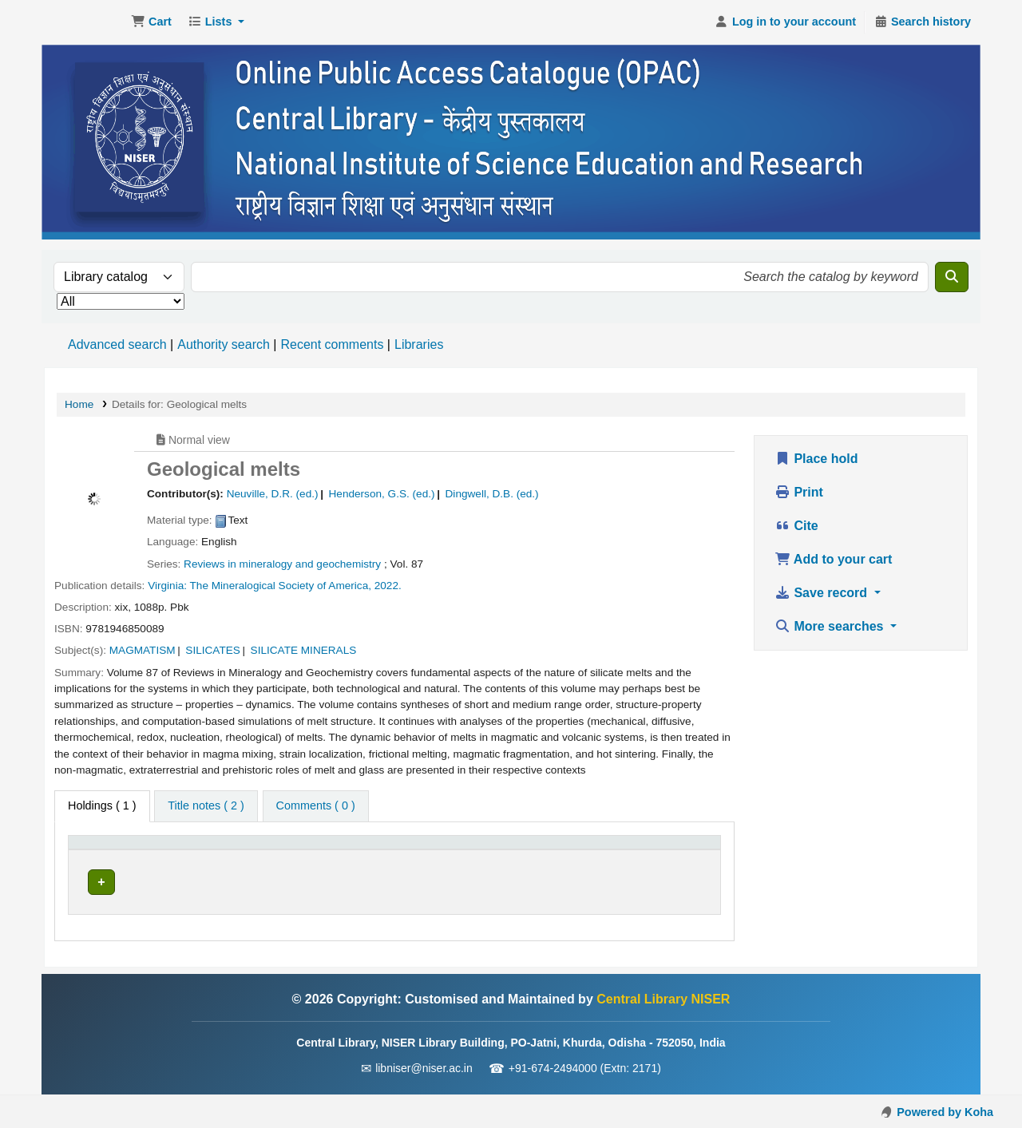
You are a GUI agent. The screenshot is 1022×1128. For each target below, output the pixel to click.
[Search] (952, 277)
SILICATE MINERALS (304, 650)
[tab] (205, 806)
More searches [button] (830, 626)
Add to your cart (833, 559)
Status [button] (553, 850)
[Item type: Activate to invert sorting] (123, 850)
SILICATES (212, 650)
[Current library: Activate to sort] (251, 850)
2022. (388, 586)
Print (798, 492)
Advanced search (117, 344)
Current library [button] (224, 850)
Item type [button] (100, 850)
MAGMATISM (142, 650)
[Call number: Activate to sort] (427, 850)
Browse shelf (433, 881)
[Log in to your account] (785, 22)
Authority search (223, 344)
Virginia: (167, 586)
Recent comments (331, 344)
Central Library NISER (85, 22)
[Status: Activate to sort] (573, 850)
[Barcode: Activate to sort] (668, 850)
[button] (151, 22)
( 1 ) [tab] (102, 805)
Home (79, 404)
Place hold (816, 458)
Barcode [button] (647, 850)
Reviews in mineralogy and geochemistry (282, 564)
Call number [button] (366, 850)
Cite (796, 525)
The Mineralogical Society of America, (280, 586)
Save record (822, 593)
